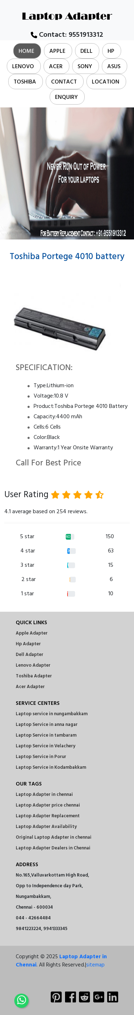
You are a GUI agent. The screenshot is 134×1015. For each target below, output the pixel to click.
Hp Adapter (28, 644)
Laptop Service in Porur (41, 757)
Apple (57, 51)
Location (105, 82)
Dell (86, 51)
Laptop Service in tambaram (46, 735)
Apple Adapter (32, 633)
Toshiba (25, 82)
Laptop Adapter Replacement (48, 816)
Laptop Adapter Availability (46, 826)
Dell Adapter (29, 654)
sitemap (95, 965)
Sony (85, 66)
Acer (56, 66)
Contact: (67, 35)
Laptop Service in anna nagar (47, 724)
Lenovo (23, 66)
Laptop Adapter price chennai (48, 805)
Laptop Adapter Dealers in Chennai (53, 848)
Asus (113, 66)
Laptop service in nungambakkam (52, 714)
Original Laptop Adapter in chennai (53, 837)
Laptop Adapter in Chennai (61, 961)
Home (26, 51)
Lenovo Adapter (33, 665)
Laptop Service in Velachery (45, 746)
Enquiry (66, 97)
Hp (111, 51)
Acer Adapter (30, 687)
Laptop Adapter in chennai (44, 794)
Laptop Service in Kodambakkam (51, 767)
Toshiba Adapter (34, 676)
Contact (64, 82)
